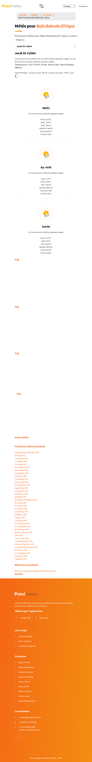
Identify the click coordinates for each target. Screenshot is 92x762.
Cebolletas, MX (21, 479)
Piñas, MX (19, 535)
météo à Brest (24, 681)
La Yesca (47, 15)
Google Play (25, 617)
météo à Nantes (25, 691)
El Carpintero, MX (22, 485)
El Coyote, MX (21, 505)
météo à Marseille (25, 677)
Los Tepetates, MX (22, 526)
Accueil (23, 15)
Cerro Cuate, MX (22, 538)
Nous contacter (25, 641)
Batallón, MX (20, 497)
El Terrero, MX (21, 550)
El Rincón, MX (20, 476)
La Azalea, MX (21, 520)
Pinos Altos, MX (21, 470)
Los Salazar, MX (21, 458)
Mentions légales (25, 636)
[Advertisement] (46, 281)
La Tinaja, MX (20, 464)
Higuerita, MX (21, 559)
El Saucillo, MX (21, 556)
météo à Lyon (23, 696)
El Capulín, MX (21, 508)
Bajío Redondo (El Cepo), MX (27, 452)
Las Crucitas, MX (22, 482)
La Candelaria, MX (22, 553)
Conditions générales (27, 646)
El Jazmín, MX (20, 503)
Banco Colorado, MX (23, 532)
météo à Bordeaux (26, 667)
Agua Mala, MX (21, 488)
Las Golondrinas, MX (23, 541)
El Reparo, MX (21, 514)
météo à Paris (24, 662)
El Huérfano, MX (22, 529)
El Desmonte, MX (22, 467)
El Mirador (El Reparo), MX (26, 500)
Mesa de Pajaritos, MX (24, 544)
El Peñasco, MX (21, 494)
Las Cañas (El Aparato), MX (26, 547)
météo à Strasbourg (26, 701)
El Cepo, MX (20, 455)
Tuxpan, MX (20, 517)
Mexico (34, 15)
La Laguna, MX (21, 461)
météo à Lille (23, 686)
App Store (43, 617)
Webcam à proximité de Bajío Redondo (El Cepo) (35, 571)
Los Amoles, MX (21, 473)
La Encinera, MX (21, 491)
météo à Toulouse (25, 672)
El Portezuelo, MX (22, 523)
